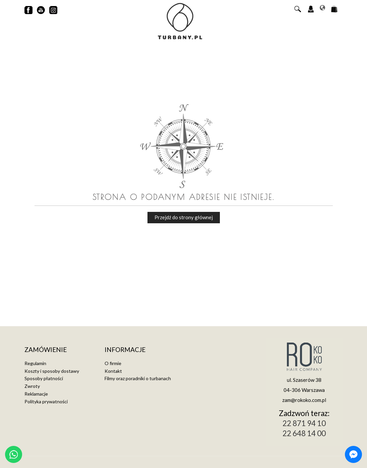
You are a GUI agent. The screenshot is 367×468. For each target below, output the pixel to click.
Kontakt (113, 371)
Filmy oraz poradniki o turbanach (138, 378)
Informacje (125, 349)
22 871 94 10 (304, 423)
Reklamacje (36, 394)
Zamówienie (45, 349)
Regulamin (35, 363)
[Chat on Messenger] (353, 454)
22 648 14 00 (304, 433)
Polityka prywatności (46, 401)
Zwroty (32, 386)
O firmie (113, 363)
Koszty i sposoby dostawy (51, 371)
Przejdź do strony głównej (184, 217)
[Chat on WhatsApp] (13, 454)
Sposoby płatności (43, 378)
